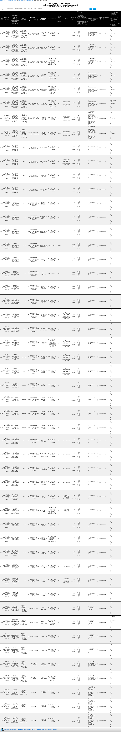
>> (94, 9)
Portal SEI (2, 0)
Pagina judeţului (29, 0)
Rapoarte (20, 0)
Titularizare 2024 (12, 0)
